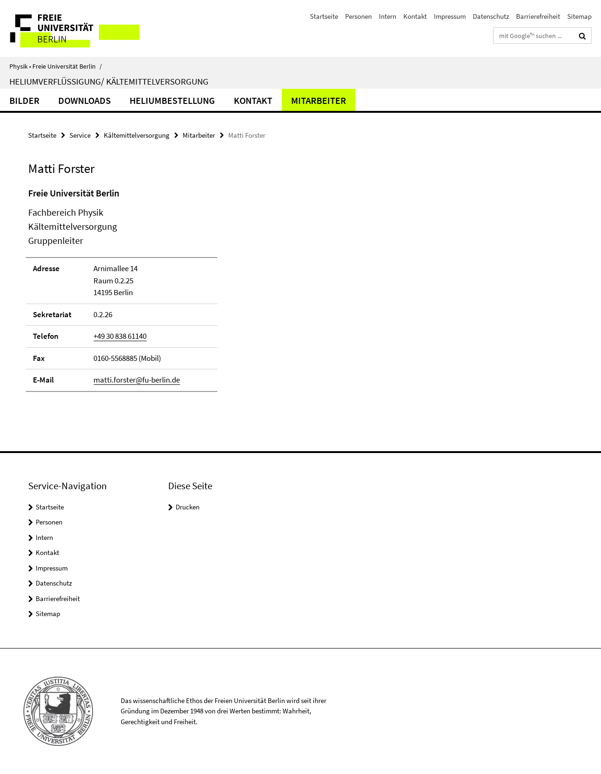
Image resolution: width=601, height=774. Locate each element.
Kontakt (415, 16)
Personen (358, 16)
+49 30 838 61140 (119, 336)
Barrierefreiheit (538, 16)
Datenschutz (491, 16)
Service (80, 135)
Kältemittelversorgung (137, 135)
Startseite (324, 16)
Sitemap (579, 16)
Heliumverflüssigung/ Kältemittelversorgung (108, 81)
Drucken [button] (188, 506)
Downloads (84, 100)
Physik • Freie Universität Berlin (55, 66)
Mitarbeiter (318, 100)
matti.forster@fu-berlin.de (136, 380)
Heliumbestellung (172, 100)
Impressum (450, 16)
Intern (387, 16)
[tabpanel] (184, 293)
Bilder (24, 100)
